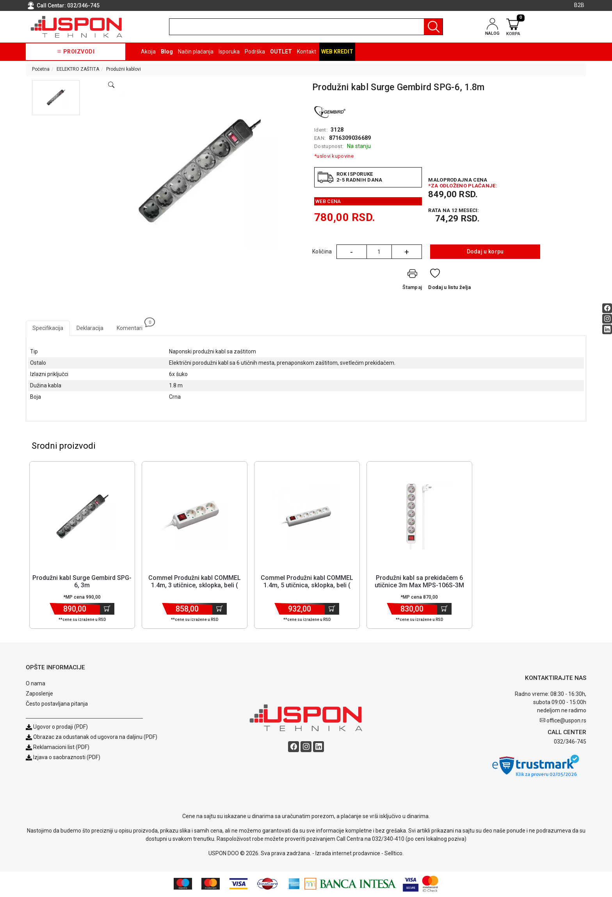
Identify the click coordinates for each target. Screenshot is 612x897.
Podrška (255, 51)
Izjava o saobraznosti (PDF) (66, 758)
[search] (306, 26)
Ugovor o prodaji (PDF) (57, 728)
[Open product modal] (111, 85)
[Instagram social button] (607, 319)
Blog (167, 51)
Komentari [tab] (133, 326)
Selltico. (394, 854)
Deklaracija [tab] (89, 328)
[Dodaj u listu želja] (449, 281)
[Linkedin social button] (607, 329)
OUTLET (281, 51)
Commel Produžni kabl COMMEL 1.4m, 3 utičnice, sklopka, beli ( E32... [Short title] (194, 586)
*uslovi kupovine (334, 156)
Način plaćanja (195, 51)
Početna (41, 69)
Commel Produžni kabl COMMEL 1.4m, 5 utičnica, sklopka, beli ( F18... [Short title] (307, 586)
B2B (579, 5)
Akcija (148, 51)
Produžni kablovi (123, 69)
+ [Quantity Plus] (406, 252)
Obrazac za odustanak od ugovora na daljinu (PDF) (95, 738)
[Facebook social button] (607, 308)
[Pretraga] (433, 27)
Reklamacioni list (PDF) (57, 748)
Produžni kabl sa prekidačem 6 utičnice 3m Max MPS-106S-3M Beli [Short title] (419, 586)
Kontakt (306, 51)
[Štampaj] (412, 281)
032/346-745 (83, 5)
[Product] (82, 517)
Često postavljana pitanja (57, 705)
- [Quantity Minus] (351, 252)
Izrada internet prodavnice (347, 854)
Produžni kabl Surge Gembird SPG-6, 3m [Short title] (82, 582)
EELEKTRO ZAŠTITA (78, 69)
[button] (56, 97)
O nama (35, 684)
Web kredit (337, 51)
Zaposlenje (39, 695)
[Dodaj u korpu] (107, 610)
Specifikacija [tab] (47, 328)
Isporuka (229, 51)
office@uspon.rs (566, 722)
